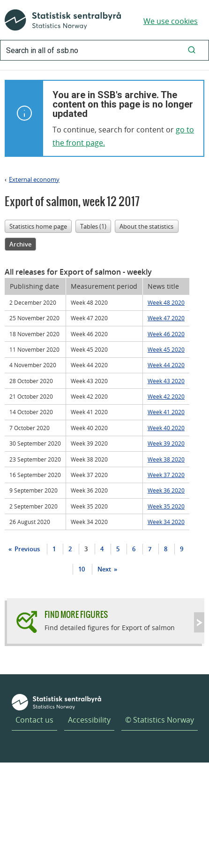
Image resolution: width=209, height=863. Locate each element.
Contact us (34, 720)
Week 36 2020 (166, 490)
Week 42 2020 (166, 396)
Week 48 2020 (166, 302)
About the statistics (146, 226)
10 (81, 569)
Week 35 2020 (166, 506)
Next (104, 569)
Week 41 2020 (166, 412)
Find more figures (76, 614)
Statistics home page (38, 226)
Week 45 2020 (166, 349)
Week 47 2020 (166, 318)
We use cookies (170, 21)
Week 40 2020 (166, 428)
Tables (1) (93, 226)
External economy (34, 179)
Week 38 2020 (166, 459)
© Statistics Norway (159, 720)
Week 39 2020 (166, 443)
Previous (26, 549)
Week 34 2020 (166, 521)
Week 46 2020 (166, 334)
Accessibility (89, 720)
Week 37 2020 (166, 474)
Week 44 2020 (166, 365)
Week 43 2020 (166, 381)
